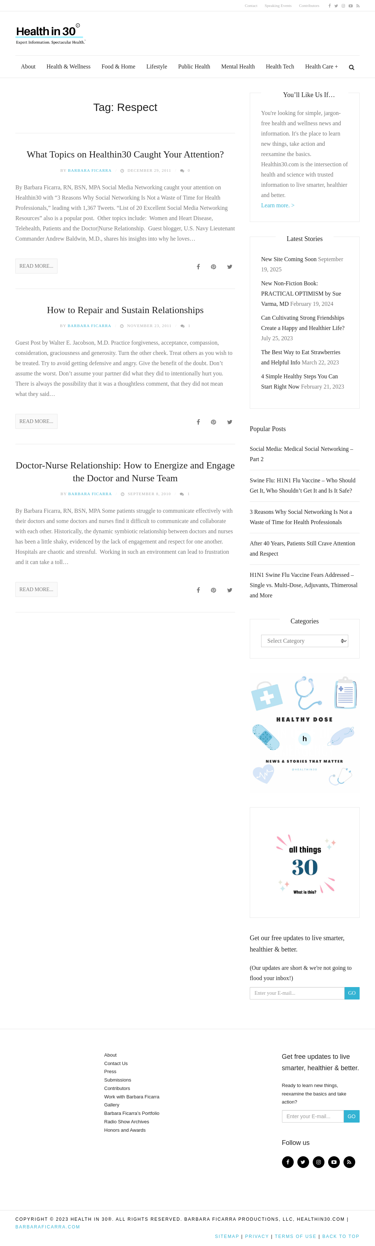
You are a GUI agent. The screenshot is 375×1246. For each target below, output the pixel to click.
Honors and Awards (125, 1130)
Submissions (117, 1080)
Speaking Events (278, 5)
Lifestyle (156, 66)
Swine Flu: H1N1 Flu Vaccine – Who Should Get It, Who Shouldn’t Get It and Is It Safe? (303, 485)
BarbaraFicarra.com (47, 1227)
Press (110, 1071)
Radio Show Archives (126, 1121)
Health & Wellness (68, 66)
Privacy (257, 1236)
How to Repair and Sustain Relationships (125, 310)
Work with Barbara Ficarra (132, 1096)
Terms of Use (295, 1236)
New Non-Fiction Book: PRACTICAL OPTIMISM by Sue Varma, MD (301, 293)
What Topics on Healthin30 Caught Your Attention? (125, 154)
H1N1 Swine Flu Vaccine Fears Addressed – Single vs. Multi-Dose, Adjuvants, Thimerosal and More (303, 585)
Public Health (194, 66)
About (28, 66)
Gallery (111, 1105)
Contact (251, 5)
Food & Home (118, 66)
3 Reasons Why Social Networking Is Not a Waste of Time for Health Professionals (301, 517)
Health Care (319, 66)
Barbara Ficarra (90, 170)
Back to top (341, 1236)
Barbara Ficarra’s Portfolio (132, 1113)
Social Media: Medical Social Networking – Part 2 (301, 454)
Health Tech (280, 66)
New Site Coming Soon (289, 259)
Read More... (36, 266)
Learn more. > (277, 205)
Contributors (309, 5)
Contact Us (116, 1063)
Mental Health (238, 66)
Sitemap (227, 1236)
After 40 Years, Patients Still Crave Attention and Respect (302, 548)
